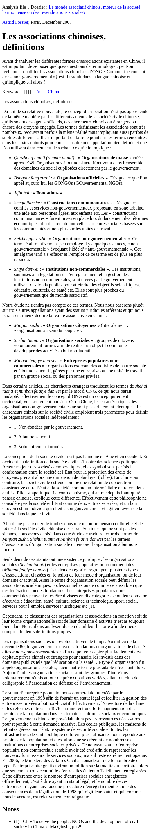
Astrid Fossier (15, 22)
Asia (40, 91)
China (53, 91)
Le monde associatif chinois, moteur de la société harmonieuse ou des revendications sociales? (71, 10)
